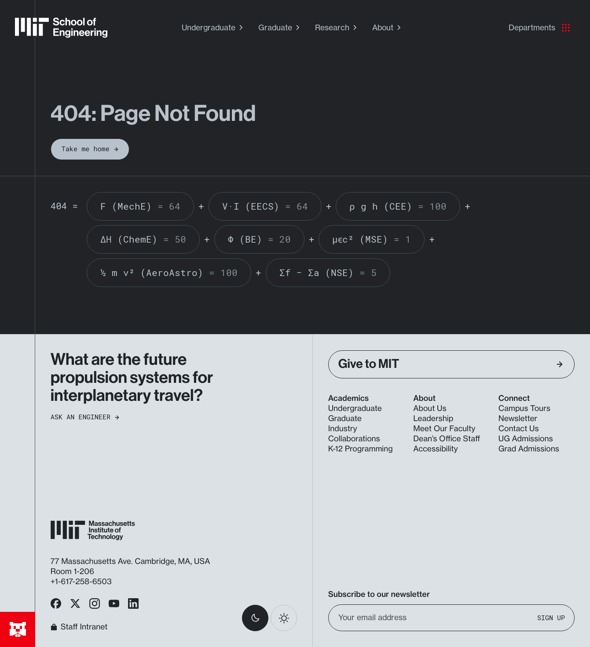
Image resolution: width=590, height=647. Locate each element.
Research (337, 28)
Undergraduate (213, 28)
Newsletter (517, 418)
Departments (539, 27)
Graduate (280, 28)
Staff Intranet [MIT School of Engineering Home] (79, 627)
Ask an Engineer (85, 417)
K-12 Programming (360, 449)
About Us (429, 408)
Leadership (433, 418)
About (387, 28)
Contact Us (518, 428)
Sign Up (551, 618)
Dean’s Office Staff (446, 438)
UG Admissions (525, 438)
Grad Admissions (528, 449)
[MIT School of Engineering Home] (61, 28)
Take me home (90, 149)
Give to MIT (450, 364)
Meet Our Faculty (444, 428)
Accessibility (435, 449)
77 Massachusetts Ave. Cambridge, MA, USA (132, 561)
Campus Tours (524, 408)
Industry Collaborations (354, 433)
